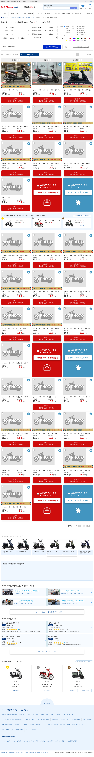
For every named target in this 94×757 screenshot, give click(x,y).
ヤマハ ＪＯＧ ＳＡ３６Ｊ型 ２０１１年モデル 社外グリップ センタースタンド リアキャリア (78, 433)
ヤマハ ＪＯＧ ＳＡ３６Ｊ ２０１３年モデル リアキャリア (47, 328)
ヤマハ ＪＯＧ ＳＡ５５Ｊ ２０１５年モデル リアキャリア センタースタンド (47, 292)
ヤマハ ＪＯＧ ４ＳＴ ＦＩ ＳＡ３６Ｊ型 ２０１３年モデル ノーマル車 (78, 397)
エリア (24, 13)
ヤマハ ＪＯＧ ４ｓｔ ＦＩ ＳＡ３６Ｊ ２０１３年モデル (47, 433)
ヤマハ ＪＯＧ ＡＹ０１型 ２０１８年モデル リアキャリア (47, 126)
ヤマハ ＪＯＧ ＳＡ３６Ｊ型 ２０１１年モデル (47, 470)
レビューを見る (83, 225)
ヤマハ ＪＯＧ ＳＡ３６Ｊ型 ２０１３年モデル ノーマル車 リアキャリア (16, 397)
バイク (5, 13)
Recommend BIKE (31, 730)
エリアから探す (59, 741)
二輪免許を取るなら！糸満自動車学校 (12, 730)
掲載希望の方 (32, 752)
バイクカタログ (76, 13)
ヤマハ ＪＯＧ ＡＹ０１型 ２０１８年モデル (16, 126)
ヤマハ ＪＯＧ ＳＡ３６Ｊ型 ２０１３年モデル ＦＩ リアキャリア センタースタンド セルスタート (78, 328)
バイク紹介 (55, 719)
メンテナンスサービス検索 (40, 714)
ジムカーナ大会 (76, 719)
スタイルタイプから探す (31, 741)
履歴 (90, 8)
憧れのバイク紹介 (7, 724)
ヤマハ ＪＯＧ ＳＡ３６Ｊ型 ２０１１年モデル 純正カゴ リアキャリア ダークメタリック (78, 470)
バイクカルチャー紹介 (20, 724)
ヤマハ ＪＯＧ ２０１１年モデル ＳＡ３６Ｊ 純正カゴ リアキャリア (16, 470)
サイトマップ (89, 1)
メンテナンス (48, 13)
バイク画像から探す (72, 741)
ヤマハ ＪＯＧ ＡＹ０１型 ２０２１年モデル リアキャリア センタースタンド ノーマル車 (78, 90)
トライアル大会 (87, 719)
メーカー (11, 13)
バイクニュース (64, 719)
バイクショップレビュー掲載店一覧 (12, 719)
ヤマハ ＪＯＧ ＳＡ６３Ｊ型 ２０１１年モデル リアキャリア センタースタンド (16, 507)
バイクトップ (5, 741)
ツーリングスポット (56, 714)
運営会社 (39, 752)
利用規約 (3, 752)
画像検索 (30, 13)
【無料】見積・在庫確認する (47, 192)
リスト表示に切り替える (11, 54)
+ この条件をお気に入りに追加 (81, 47)
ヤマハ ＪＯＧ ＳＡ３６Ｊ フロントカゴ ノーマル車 (16, 328)
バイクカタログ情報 (35, 724)
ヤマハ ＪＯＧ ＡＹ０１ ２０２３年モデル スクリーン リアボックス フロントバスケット (47, 90)
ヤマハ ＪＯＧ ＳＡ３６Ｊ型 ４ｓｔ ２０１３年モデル (47, 397)
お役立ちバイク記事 (25, 714)
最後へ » (89, 54)
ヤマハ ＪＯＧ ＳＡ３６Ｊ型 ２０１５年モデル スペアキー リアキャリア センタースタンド (47, 255)
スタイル (18, 13)
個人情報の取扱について (12, 752)
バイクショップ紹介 (43, 719)
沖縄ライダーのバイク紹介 (9, 714)
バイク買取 (57, 13)
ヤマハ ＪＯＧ (6, 198)
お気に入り (83, 8)
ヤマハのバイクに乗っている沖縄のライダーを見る (47, 612)
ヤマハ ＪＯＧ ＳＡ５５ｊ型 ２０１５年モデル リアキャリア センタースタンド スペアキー (78, 292)
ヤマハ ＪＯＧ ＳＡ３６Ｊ (10, 90)
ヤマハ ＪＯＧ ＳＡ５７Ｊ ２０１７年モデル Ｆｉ (78, 163)
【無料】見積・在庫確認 (15, 100)
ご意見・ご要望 (24, 752)
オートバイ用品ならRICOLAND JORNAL (71, 724)
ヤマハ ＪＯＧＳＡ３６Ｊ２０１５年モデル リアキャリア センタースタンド (16, 255)
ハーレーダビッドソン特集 (50, 724)
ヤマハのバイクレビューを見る (47, 652)
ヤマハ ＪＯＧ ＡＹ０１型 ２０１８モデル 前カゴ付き (16, 163)
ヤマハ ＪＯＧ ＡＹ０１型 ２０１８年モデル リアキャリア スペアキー (78, 126)
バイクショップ (38, 13)
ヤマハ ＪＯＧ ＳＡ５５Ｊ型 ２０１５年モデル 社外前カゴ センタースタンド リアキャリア (78, 255)
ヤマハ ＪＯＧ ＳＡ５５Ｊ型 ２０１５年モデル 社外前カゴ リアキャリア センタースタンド (16, 292)
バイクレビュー (66, 13)
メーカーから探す (17, 741)
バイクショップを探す (46, 741)
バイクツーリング (87, 13)
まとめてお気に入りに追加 (78, 192)
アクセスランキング (30, 719)
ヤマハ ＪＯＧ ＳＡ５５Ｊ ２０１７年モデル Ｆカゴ (47, 163)
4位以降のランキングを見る (82, 215)
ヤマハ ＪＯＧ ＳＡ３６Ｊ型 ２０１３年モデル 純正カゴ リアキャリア (16, 363)
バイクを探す (16, 690)
